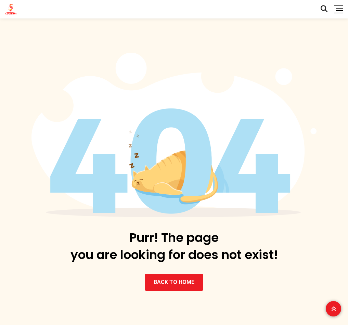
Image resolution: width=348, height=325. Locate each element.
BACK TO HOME (174, 282)
